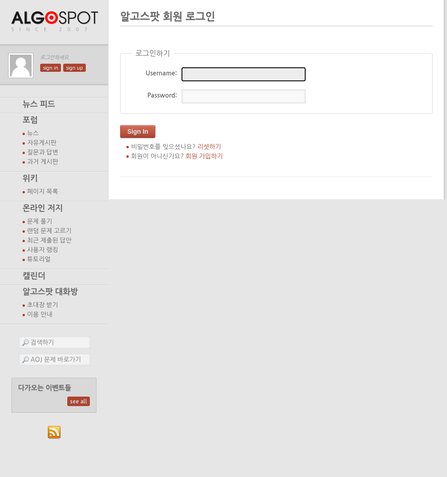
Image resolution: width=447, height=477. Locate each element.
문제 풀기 (39, 221)
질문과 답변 (42, 152)
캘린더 (34, 276)
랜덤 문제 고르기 (49, 231)
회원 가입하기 (204, 156)
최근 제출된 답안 (49, 240)
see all (78, 401)
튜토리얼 (39, 259)
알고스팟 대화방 (50, 292)
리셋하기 (209, 147)
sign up (74, 68)
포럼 (30, 120)
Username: (161, 73)
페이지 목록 (42, 191)
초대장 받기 (42, 305)
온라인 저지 (43, 208)
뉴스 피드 (39, 104)
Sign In (137, 131)
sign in (50, 68)
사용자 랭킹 (42, 250)
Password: (162, 95)
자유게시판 (41, 143)
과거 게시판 (42, 162)
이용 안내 (39, 314)
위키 (30, 178)
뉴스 (33, 133)
